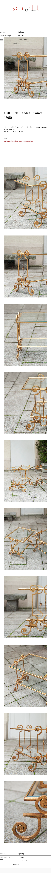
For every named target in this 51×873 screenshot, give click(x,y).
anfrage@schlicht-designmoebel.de (18, 141)
